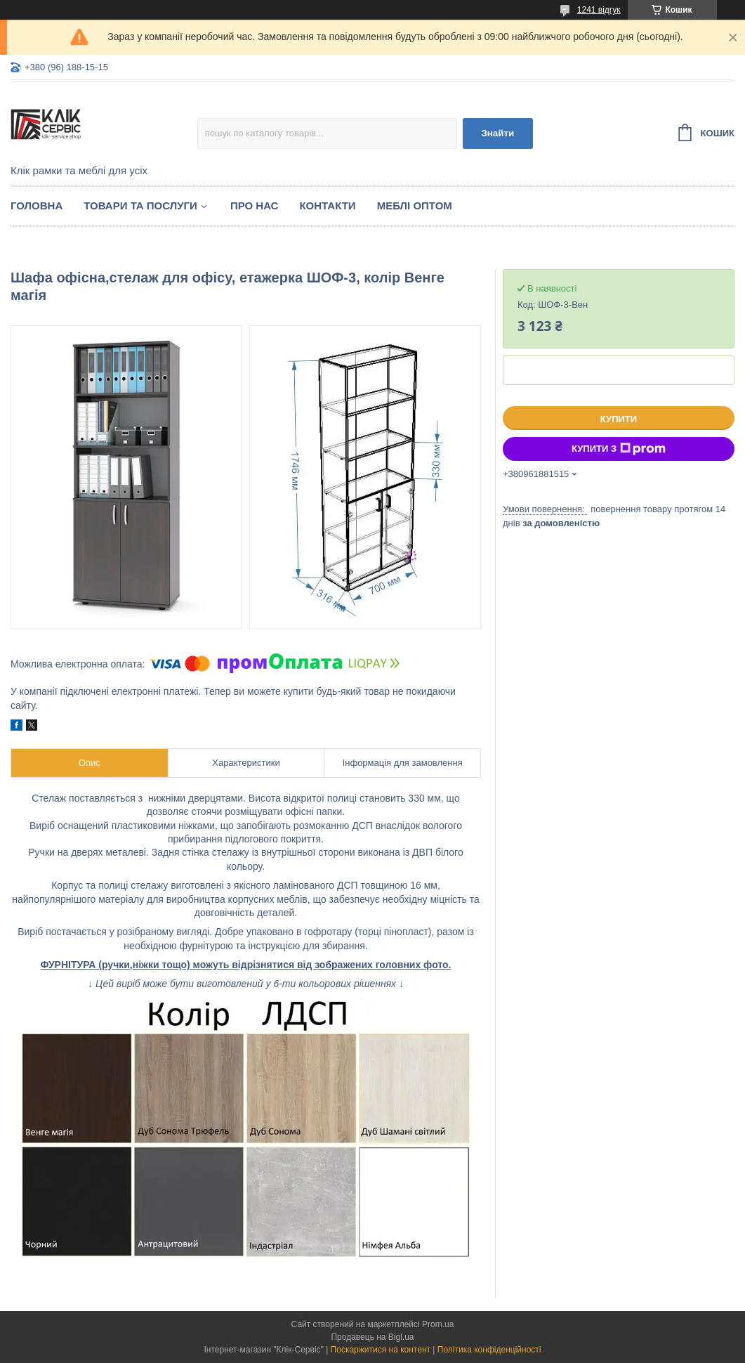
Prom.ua (438, 1324)
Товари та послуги (140, 205)
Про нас (254, 205)
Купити (618, 419)
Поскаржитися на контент (380, 1350)
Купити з (619, 449)
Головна (36, 205)
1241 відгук (599, 10)
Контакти (327, 205)
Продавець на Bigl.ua (372, 1337)
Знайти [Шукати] (497, 133)
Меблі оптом (414, 205)
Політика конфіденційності (489, 1350)
